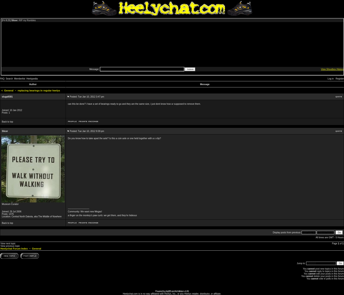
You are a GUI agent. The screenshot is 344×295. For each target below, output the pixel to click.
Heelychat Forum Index (14, 248)
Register (340, 78)
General (9, 90)
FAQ (2, 78)
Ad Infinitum (179, 291)
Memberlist (19, 78)
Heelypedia (32, 78)
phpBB (168, 291)
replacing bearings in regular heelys (39, 90)
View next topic (8, 243)
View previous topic (10, 246)
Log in (331, 78)
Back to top (7, 121)
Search (9, 78)
